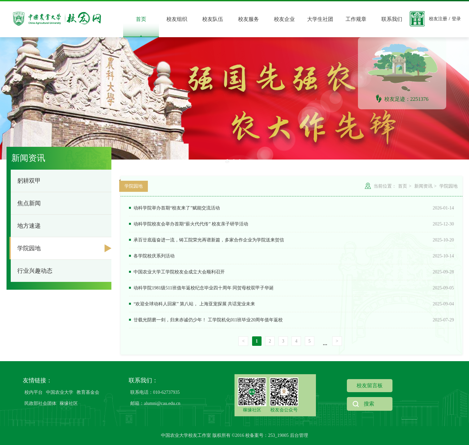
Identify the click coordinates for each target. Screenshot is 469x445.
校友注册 (438, 18)
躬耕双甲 (29, 180)
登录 (456, 18)
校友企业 (284, 19)
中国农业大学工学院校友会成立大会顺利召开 (177, 271)
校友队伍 (212, 19)
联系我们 (391, 19)
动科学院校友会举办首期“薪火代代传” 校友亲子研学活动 (188, 224)
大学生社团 (320, 19)
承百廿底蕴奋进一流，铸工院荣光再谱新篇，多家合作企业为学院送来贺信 (206, 240)
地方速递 (29, 225)
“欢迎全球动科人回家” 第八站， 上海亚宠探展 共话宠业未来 (192, 303)
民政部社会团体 (40, 403)
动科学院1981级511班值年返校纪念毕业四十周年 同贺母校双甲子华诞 (201, 287)
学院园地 (29, 248)
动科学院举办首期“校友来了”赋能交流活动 (174, 208)
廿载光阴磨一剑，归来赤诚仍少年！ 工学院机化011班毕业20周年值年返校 (206, 319)
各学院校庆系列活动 (152, 255)
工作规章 (356, 19)
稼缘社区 (69, 403)
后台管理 (299, 435)
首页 (141, 19)
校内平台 (33, 392)
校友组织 (176, 19)
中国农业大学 (59, 392)
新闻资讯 (423, 186)
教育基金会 (88, 392)
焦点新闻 (29, 203)
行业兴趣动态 (34, 271)
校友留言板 (370, 385)
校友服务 (248, 19)
